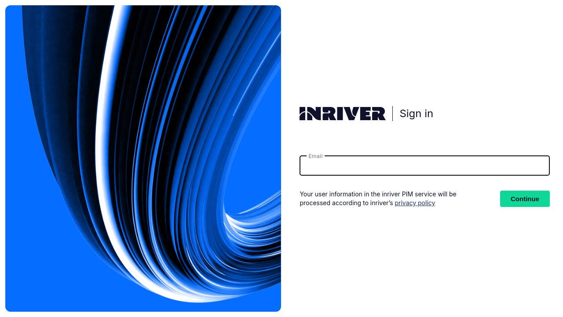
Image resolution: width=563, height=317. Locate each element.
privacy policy (415, 202)
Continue (525, 199)
